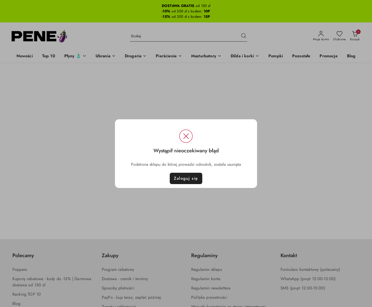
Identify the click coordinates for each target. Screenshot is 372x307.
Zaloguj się (186, 178)
